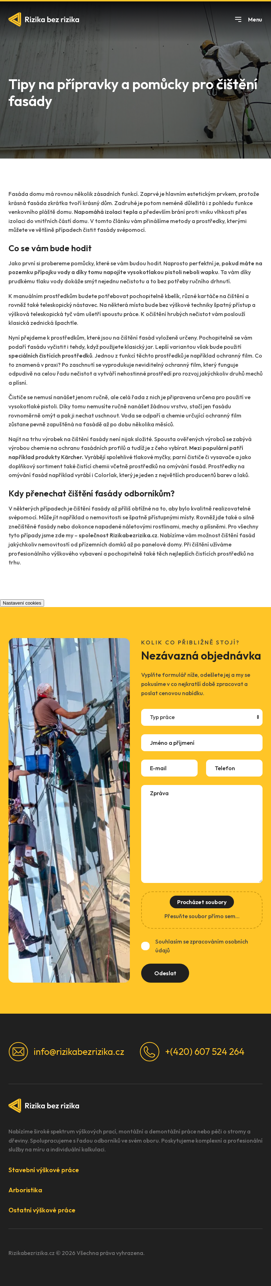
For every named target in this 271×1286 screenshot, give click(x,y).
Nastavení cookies (22, 603)
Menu (248, 19)
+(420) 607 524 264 (192, 1052)
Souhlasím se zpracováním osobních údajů (201, 946)
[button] (135, 1170)
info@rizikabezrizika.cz (66, 1052)
